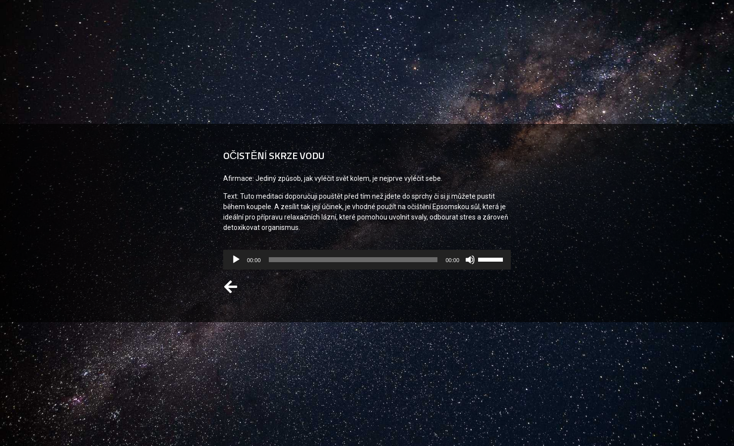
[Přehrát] (236, 260)
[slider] (353, 259)
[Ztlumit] (470, 260)
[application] (367, 260)
